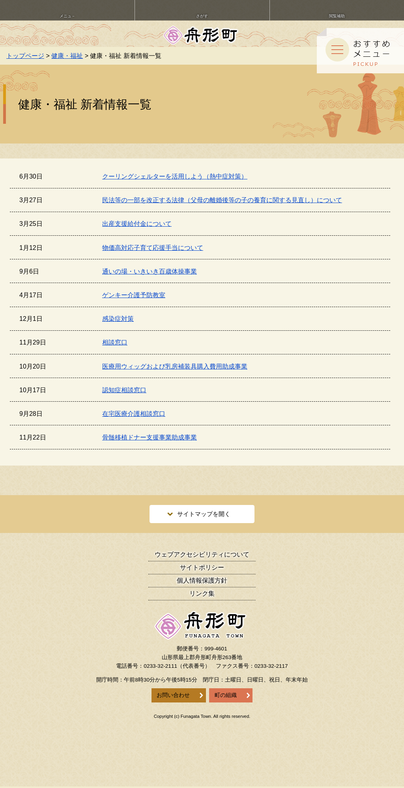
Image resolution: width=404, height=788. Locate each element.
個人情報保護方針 (202, 582)
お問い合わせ (173, 697)
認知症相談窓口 (124, 390)
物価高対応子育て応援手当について (152, 247)
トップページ (25, 55)
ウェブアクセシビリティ (202, 556)
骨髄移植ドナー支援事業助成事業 (149, 437)
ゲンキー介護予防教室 (133, 295)
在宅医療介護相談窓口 (133, 413)
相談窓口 (114, 342)
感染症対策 (118, 318)
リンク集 (202, 595)
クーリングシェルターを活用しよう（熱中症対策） (174, 176)
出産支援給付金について (137, 223)
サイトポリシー (202, 569)
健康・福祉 (67, 55)
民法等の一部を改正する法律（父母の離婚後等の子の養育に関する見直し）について (222, 200)
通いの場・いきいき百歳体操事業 (149, 271)
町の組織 (226, 697)
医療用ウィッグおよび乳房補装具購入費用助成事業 (174, 366)
